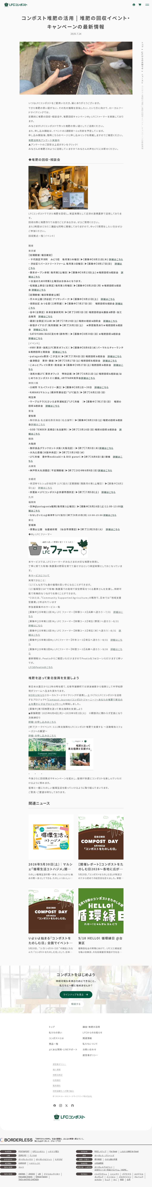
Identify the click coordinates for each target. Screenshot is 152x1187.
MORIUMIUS (36, 695)
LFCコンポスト (39, 1151)
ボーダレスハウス (26, 1159)
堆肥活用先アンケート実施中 (44, 140)
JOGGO (31, 1174)
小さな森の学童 (111, 1159)
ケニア (107, 1180)
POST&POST (24, 1151)
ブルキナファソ (125, 1177)
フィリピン (111, 1177)
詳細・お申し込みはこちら (42, 721)
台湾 (128, 1180)
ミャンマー (114, 1174)
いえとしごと (34, 1163)
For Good (113, 1151)
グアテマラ (126, 1174)
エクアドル (138, 1174)
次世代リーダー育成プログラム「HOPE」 (111, 1170)
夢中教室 (98, 1159)
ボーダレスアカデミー (103, 1167)
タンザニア (99, 1177)
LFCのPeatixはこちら (40, 667)
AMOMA (22, 1174)
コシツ (21, 1167)
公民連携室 (99, 1163)
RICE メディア (100, 1151)
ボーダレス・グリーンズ (104, 1155)
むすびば (58, 1159)
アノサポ (33, 1155)
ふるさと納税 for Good (129, 1151)
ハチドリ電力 (53, 1151)
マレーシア (138, 1177)
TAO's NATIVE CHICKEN (29, 1180)
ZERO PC (22, 1155)
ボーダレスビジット (44, 1159)
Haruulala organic (26, 1177)
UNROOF (22, 1163)
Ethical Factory (42, 1177)
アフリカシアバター (52, 1174)
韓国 (122, 1180)
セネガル (98, 1180)
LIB (39, 1174)
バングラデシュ (101, 1174)
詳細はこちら (116, 259)
